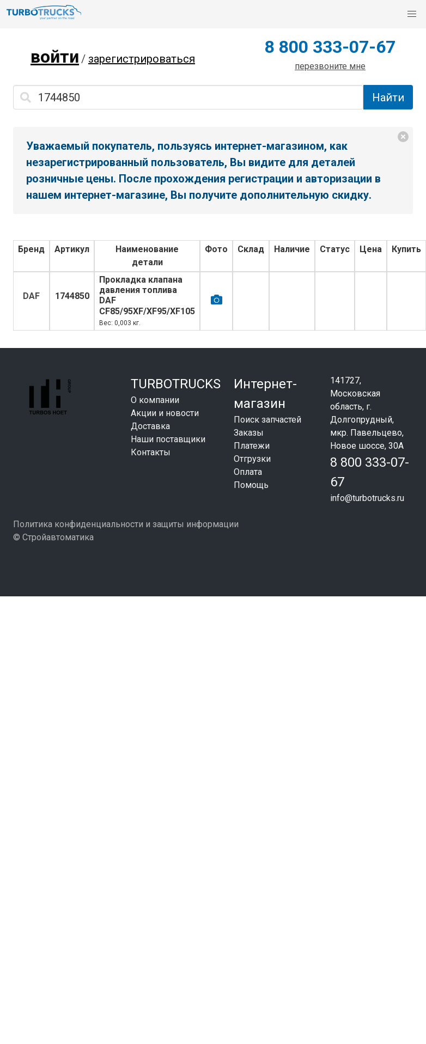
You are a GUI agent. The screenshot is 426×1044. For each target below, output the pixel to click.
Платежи (252, 446)
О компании (155, 400)
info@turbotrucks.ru (367, 498)
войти (55, 56)
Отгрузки (252, 459)
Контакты (151, 452)
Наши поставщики (168, 439)
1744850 (72, 296)
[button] (412, 14)
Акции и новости (165, 413)
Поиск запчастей (267, 419)
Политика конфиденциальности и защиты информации (126, 524)
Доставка (150, 426)
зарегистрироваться (141, 58)
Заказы (249, 433)
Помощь (251, 485)
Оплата (248, 472)
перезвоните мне (330, 66)
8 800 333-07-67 (330, 46)
